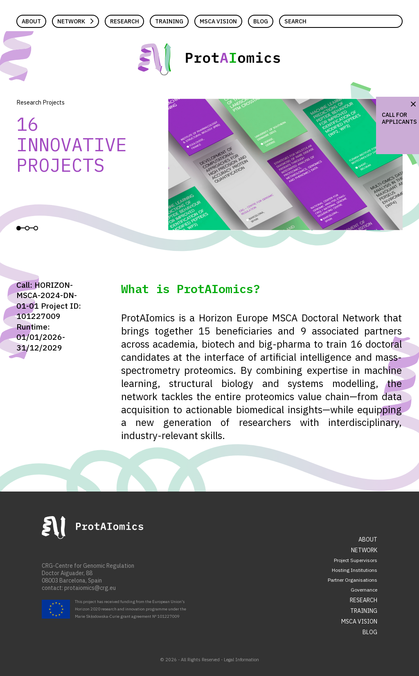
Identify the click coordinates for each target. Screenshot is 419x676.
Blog (260, 21)
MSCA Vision (218, 21)
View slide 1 (18, 228)
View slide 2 (27, 228)
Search (295, 21)
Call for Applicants (399, 118)
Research (124, 21)
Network (71, 21)
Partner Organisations (352, 580)
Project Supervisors (355, 560)
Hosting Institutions (354, 570)
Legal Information (241, 659)
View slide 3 (36, 228)
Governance (364, 590)
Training (169, 21)
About (31, 21)
